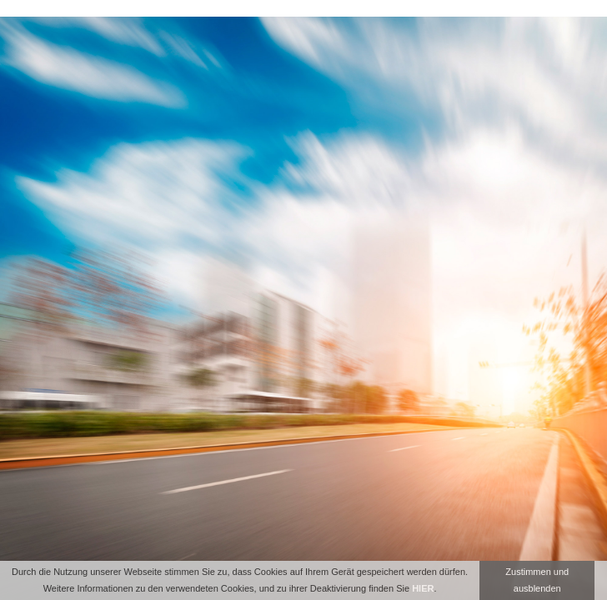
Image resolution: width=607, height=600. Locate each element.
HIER (423, 588)
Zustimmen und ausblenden (537, 580)
